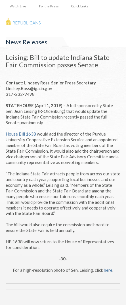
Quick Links (79, 6)
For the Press (49, 6)
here (108, 270)
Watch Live (18, 6)
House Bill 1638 (21, 133)
